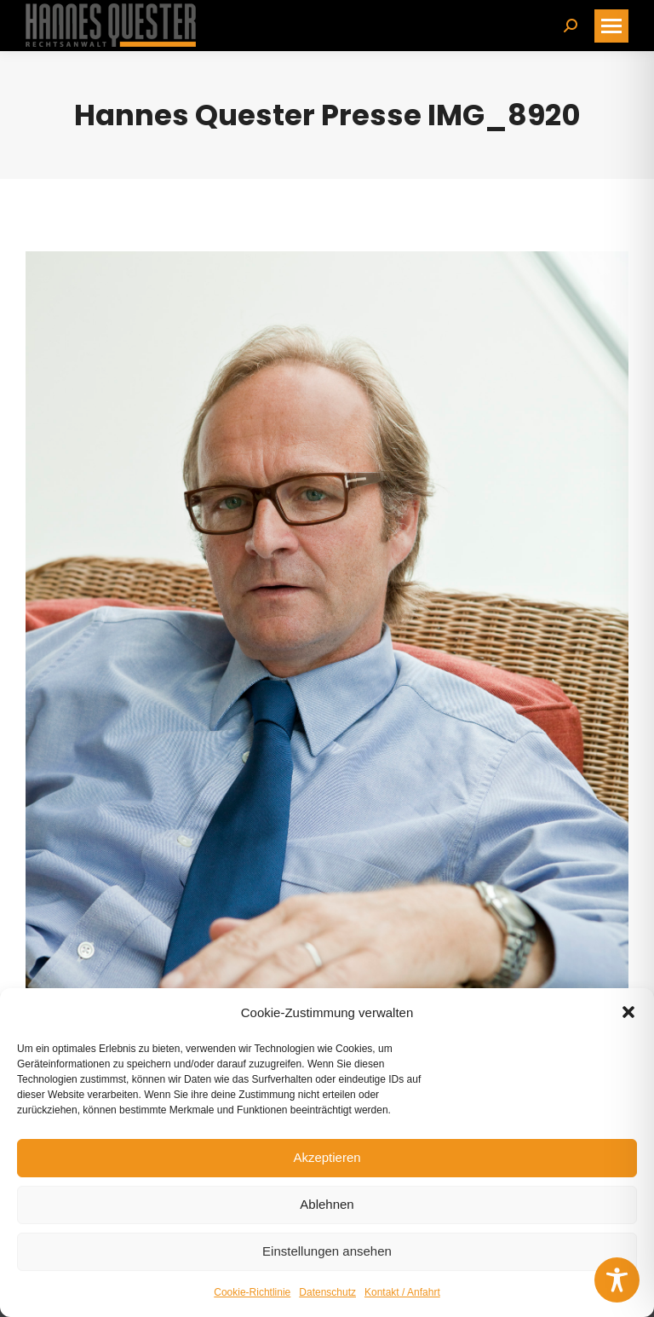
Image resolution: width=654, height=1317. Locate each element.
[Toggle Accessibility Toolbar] (617, 1280)
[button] (628, 1012)
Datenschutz (327, 1292)
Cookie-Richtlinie (252, 1292)
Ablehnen (326, 1204)
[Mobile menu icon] (611, 26)
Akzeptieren (326, 1157)
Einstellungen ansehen (327, 1251)
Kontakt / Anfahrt (402, 1292)
